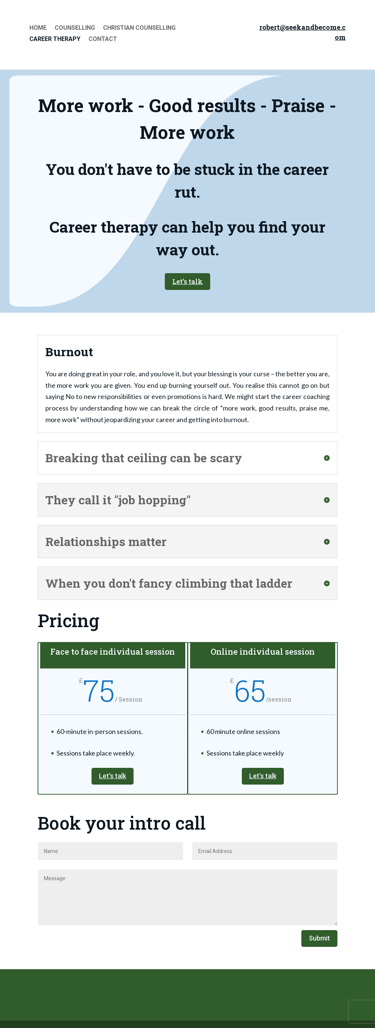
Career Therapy (54, 39)
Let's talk (187, 281)
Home (38, 28)
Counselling (75, 28)
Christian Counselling (139, 28)
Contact (103, 39)
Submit (319, 938)
